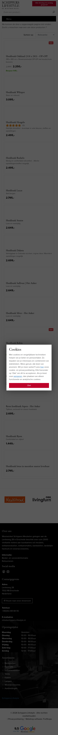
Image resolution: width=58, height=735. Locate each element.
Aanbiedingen (11, 688)
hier (42, 367)
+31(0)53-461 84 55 (10, 610)
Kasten (8, 677)
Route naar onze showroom (17, 600)
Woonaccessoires (12, 684)
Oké (29, 385)
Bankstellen (10, 663)
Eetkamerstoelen (12, 670)
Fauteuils (9, 666)
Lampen (8, 681)
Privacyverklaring (16, 718)
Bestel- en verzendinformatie (15, 557)
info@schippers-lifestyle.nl (14, 620)
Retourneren (7, 561)
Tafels (7, 673)
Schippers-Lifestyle (10, 698)
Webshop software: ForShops (39, 718)
